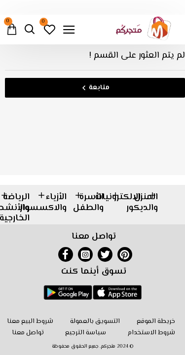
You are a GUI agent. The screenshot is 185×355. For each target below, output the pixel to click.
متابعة (99, 87)
